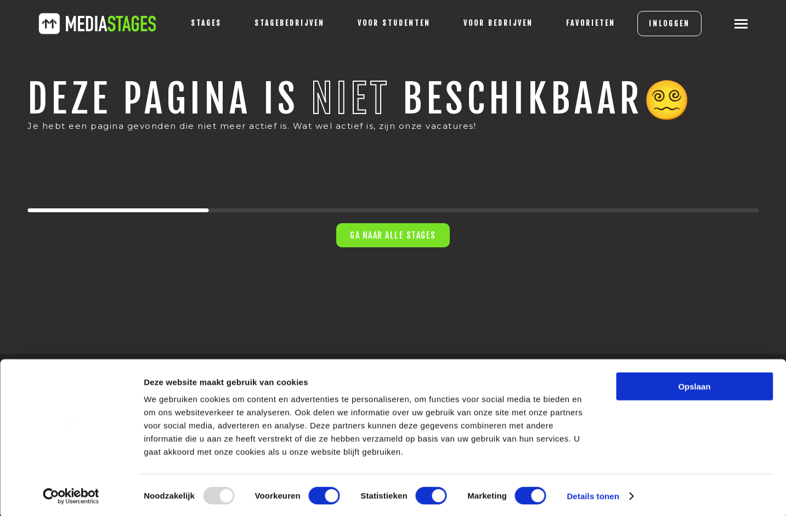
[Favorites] (578, 23)
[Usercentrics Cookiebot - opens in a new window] (71, 494)
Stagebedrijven (277, 23)
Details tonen (593, 494)
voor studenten (382, 23)
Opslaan (694, 384)
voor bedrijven (486, 23)
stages (194, 23)
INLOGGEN (657, 23)
